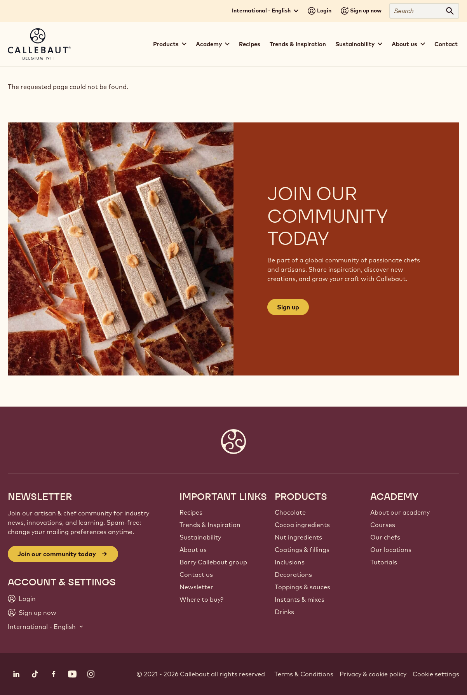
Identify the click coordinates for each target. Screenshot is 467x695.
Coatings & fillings (302, 550)
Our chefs (385, 537)
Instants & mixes (299, 599)
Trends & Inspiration (298, 44)
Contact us (196, 574)
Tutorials (383, 562)
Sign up (288, 307)
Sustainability (200, 537)
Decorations (293, 574)
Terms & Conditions (303, 674)
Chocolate (290, 512)
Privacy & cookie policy (373, 674)
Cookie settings (436, 674)
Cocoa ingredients (302, 525)
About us (193, 550)
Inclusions (290, 562)
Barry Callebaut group (213, 562)
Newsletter (196, 587)
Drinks (284, 612)
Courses (382, 525)
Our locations (390, 550)
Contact (446, 44)
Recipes (249, 44)
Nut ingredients (298, 537)
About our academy (400, 512)
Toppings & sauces (302, 587)
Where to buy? (201, 599)
